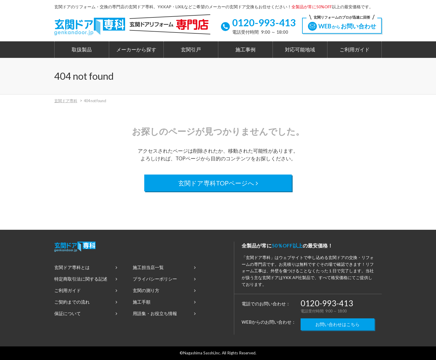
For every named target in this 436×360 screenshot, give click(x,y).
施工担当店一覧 (164, 267)
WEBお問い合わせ (341, 24)
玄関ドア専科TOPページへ (218, 183)
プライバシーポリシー (164, 278)
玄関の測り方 (164, 290)
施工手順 (164, 301)
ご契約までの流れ (85, 301)
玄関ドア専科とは (85, 267)
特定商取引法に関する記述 (85, 278)
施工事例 (245, 50)
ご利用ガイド (355, 50)
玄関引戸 (191, 50)
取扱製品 (82, 50)
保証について (85, 313)
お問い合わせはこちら (337, 324)
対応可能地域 (300, 50)
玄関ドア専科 (65, 100)
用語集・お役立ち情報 (164, 313)
